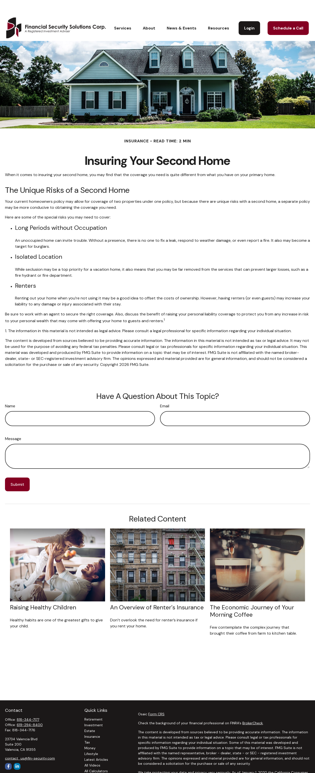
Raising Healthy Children (43, 592)
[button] (122, 13)
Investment (93, 710)
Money (90, 733)
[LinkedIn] (17, 751)
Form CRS (156, 699)
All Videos (92, 750)
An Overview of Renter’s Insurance (157, 592)
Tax (87, 727)
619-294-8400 (30, 710)
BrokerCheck (252, 708)
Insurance (92, 721)
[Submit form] (17, 469)
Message (13, 423)
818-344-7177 (28, 704)
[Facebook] (8, 751)
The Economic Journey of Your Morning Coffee (252, 595)
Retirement (93, 704)
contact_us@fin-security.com (30, 743)
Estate (89, 716)
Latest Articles (96, 744)
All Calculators (96, 756)
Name (10, 391)
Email (164, 391)
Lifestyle (91, 739)
